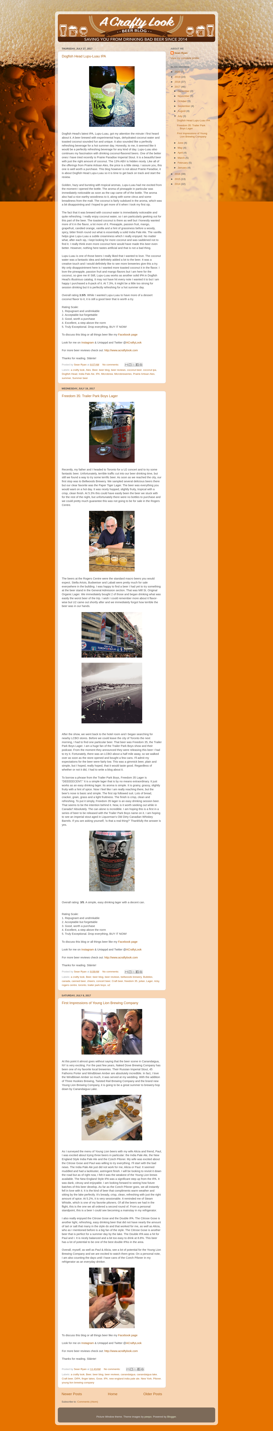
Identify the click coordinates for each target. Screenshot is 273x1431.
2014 (178, 184)
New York (146, 1378)
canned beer (79, 981)
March (181, 157)
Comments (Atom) (87, 1401)
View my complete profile (185, 58)
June (181, 142)
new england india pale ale (124, 1378)
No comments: (111, 364)
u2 (108, 985)
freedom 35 (130, 981)
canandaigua (128, 1374)
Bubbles (147, 976)
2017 (178, 86)
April (181, 152)
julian (142, 981)
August (182, 111)
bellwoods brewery (131, 976)
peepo (148, 1416)
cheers (91, 981)
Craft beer (117, 981)
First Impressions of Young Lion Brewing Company (100, 1003)
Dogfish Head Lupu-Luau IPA (84, 56)
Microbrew (107, 373)
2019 (178, 76)
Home (112, 1394)
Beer (95, 370)
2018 (178, 81)
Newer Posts (72, 1394)
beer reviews (118, 370)
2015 (178, 179)
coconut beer (134, 370)
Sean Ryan (180, 53)
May (180, 147)
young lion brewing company (78, 1382)
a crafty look (78, 370)
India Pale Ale (86, 373)
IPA (98, 373)
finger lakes (88, 1378)
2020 (178, 71)
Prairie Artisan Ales (144, 373)
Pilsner (157, 1378)
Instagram (87, 342)
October (182, 101)
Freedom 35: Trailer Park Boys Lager (90, 396)
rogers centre (69, 985)
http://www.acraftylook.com (121, 350)
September (184, 106)
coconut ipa (149, 370)
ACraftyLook (134, 342)
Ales (88, 370)
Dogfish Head (69, 373)
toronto (82, 985)
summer (66, 378)
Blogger (171, 1416)
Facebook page (127, 334)
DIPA (77, 1378)
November (184, 96)
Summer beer (80, 378)
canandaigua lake (147, 1374)
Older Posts (152, 1394)
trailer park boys (97, 985)
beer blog (104, 370)
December (184, 91)
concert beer (103, 981)
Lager (149, 981)
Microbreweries (123, 373)
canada (66, 981)
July (180, 116)
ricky (156, 981)
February (183, 162)
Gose (99, 1378)
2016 (178, 174)
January (182, 167)
